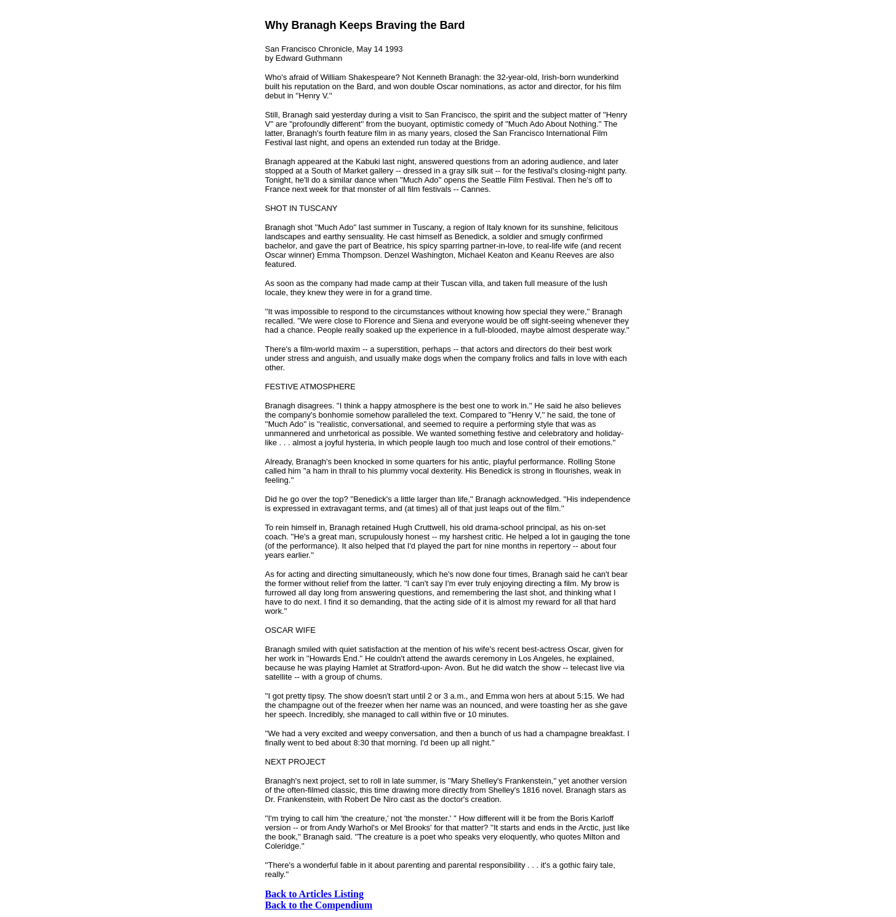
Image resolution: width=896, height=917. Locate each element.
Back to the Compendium (319, 905)
